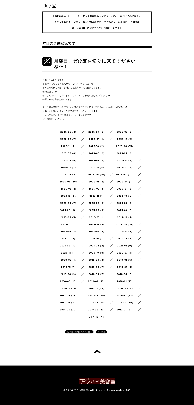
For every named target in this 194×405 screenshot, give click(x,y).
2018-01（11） (125, 281)
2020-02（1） (69, 260)
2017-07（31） (125, 295)
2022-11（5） (69, 224)
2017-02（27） (97, 309)
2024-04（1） (125, 181)
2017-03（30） (69, 309)
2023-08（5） (97, 203)
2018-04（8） (125, 274)
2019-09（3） (97, 260)
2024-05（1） (97, 181)
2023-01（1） (97, 217)
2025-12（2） (125, 139)
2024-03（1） (68, 188)
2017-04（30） (125, 302)
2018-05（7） (97, 274)
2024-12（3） (69, 167)
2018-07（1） (125, 267)
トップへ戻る (97, 351)
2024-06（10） (69, 181)
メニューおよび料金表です (87, 22)
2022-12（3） (125, 217)
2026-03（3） (125, 132)
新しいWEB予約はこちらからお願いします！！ (97, 28)
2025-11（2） (69, 146)
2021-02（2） (97, 245)
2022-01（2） (125, 231)
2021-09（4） (125, 238)
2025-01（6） (125, 160)
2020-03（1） (125, 252)
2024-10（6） (125, 167)
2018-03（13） (69, 281)
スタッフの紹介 (62, 22)
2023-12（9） (69, 196)
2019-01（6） (125, 260)
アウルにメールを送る (115, 22)
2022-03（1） (69, 231)
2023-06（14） (69, 210)
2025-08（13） (125, 146)
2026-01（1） (97, 139)
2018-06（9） (68, 274)
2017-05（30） (97, 302)
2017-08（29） (97, 295)
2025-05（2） (97, 153)
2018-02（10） (97, 281)
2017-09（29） (69, 295)
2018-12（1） (69, 267)
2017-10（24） (125, 288)
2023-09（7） (68, 203)
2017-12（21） (68, 288)
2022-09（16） (125, 224)
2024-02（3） (97, 188)
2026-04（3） (97, 132)
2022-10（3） (97, 224)
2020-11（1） (69, 252)
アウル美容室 (81, 390)
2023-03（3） (68, 217)
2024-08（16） (97, 174)
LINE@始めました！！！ (66, 16)
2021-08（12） (69, 245)
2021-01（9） (125, 245)
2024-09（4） (69, 174)
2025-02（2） (97, 160)
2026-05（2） (68, 132)
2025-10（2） (97, 146)
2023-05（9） (97, 210)
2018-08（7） (97, 267)
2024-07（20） (125, 174)
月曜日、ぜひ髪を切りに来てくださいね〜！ (95, 63)
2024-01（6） (125, 188)
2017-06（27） (69, 302)
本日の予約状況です (130, 16)
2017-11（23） (97, 288)
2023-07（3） (125, 203)
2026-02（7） (68, 139)
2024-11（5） (97, 167)
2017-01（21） (125, 309)
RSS (128, 390)
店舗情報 (135, 22)
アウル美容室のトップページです (100, 16)
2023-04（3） (125, 210)
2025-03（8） (68, 160)
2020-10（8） (97, 252)
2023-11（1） (97, 196)
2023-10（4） (125, 196)
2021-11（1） (68, 238)
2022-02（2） (97, 231)
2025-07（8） (68, 153)
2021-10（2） (97, 238)
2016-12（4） (97, 316)
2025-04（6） (125, 153)
